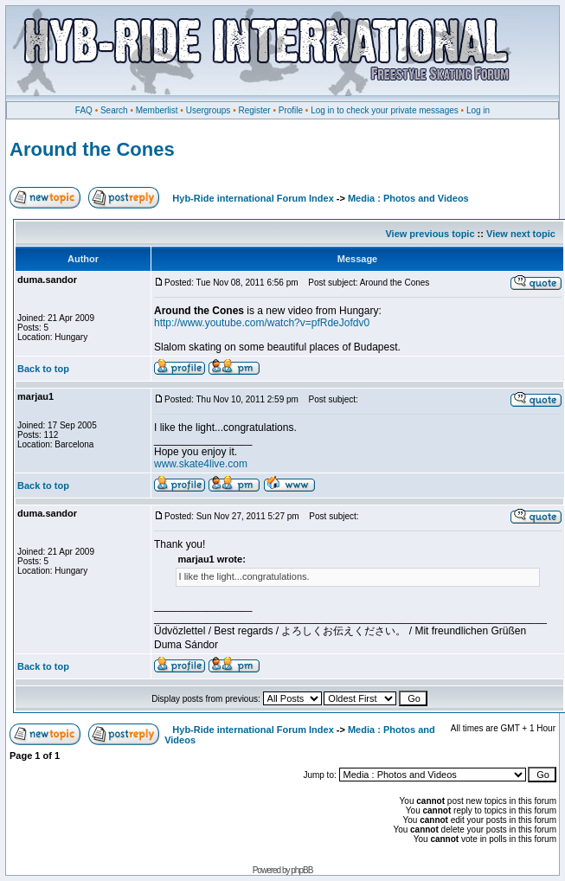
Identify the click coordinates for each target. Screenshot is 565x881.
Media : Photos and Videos (408, 198)
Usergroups (208, 110)
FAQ (84, 110)
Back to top (43, 368)
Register (254, 110)
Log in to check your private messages (385, 110)
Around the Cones (92, 149)
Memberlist (157, 110)
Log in (478, 110)
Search (114, 110)
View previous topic (429, 233)
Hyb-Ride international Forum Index (252, 198)
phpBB (301, 870)
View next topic (520, 233)
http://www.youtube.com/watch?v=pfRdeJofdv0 (261, 323)
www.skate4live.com (200, 464)
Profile (291, 110)
